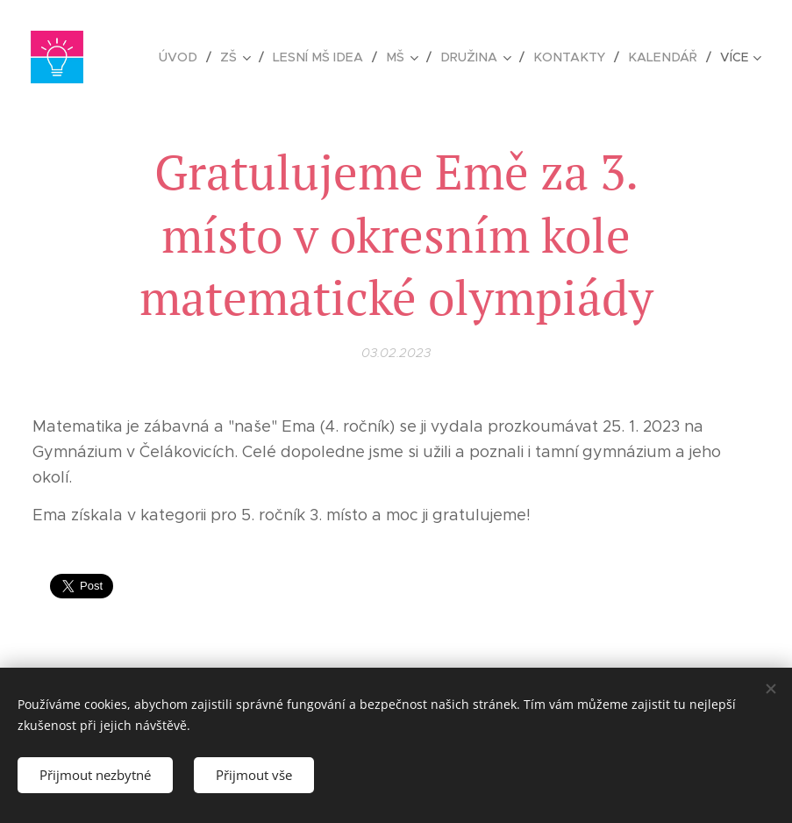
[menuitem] (196, 57)
